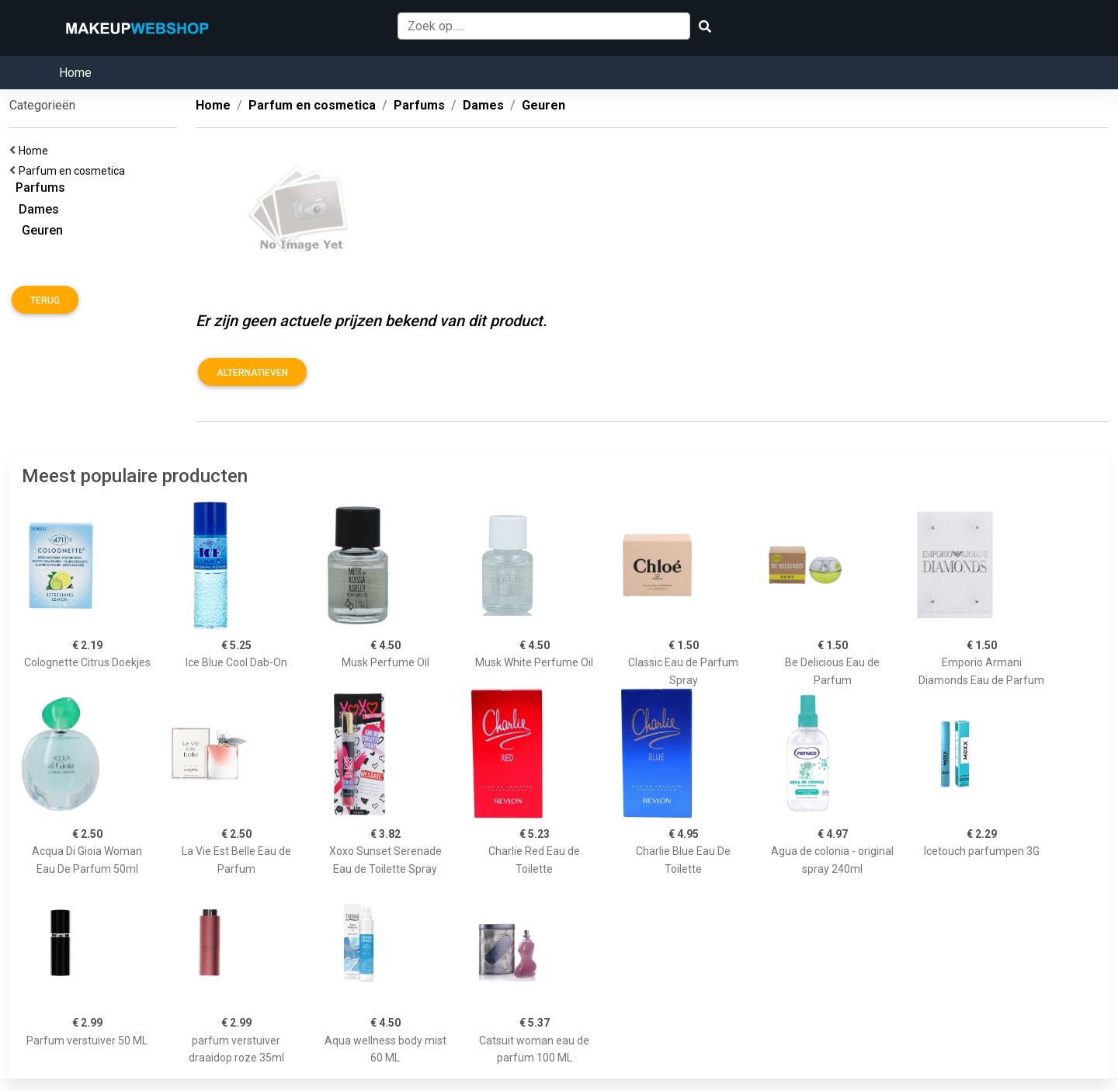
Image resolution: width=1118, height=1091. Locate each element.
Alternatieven (252, 372)
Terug (45, 300)
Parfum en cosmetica (74, 171)
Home (75, 72)
